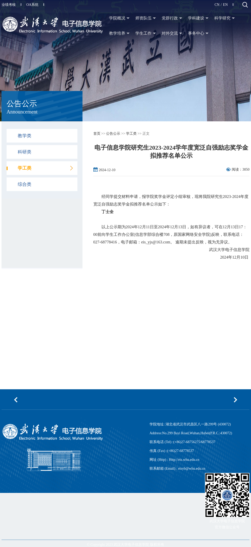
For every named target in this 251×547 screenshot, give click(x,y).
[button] (15, 399)
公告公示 (113, 133)
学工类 (131, 133)
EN (225, 5)
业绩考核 (11, 5)
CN (217, 5)
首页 (96, 133)
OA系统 (35, 5)
